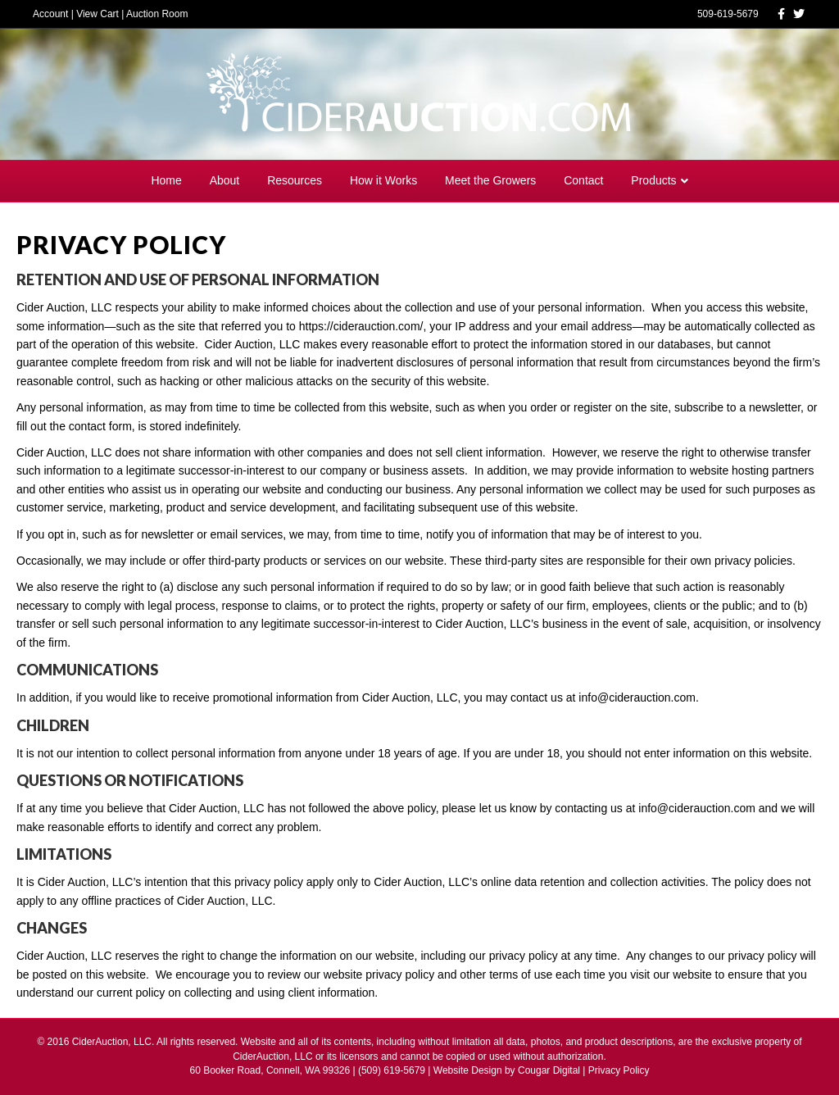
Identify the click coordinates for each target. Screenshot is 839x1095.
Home (166, 180)
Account (50, 14)
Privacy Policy (619, 1070)
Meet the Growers (490, 180)
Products (653, 180)
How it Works (383, 180)
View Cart (97, 14)
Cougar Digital (549, 1070)
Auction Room (157, 14)
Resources (294, 180)
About (225, 180)
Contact (583, 180)
